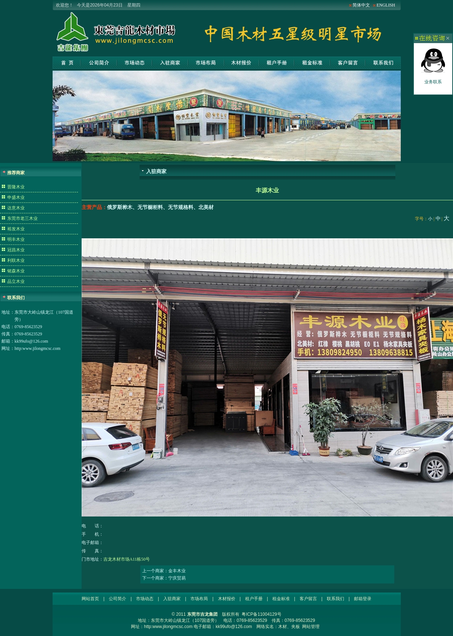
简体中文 (361, 5)
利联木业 (16, 260)
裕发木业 (16, 228)
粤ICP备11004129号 (261, 614)
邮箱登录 (362, 598)
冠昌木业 (16, 249)
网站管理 (311, 626)
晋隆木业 (16, 186)
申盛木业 (16, 197)
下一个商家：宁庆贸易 (164, 578)
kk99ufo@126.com (31, 341)
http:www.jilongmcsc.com (38, 348)
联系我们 (383, 63)
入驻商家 (170, 63)
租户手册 (276, 63)
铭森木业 (16, 270)
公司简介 (99, 63)
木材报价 (241, 63)
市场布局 (206, 63)
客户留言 (347, 63)
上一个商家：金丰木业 (164, 570)
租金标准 (312, 63)
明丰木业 (16, 239)
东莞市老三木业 (22, 218)
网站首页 (67, 63)
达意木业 (16, 207)
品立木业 (16, 281)
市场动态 (134, 63)
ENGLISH (385, 5)
